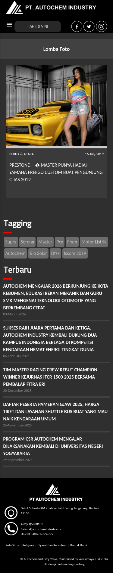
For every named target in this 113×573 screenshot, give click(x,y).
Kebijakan (29, 545)
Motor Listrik (93, 242)
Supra (11, 242)
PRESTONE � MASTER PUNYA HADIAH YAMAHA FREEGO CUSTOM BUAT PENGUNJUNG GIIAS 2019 (56, 172)
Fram (72, 242)
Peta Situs (13, 545)
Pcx (59, 242)
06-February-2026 (16, 356)
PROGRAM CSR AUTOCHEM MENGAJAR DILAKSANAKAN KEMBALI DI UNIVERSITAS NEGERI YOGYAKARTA (53, 446)
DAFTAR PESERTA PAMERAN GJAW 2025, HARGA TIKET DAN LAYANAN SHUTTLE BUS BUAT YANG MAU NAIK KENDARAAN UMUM (55, 411)
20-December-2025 (17, 391)
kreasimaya (86, 559)
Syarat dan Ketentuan (53, 545)
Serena (27, 242)
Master (45, 242)
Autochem (15, 253)
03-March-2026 (14, 314)
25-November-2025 (17, 425)
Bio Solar (38, 253)
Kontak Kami (78, 545)
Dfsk (55, 253)
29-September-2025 (18, 460)
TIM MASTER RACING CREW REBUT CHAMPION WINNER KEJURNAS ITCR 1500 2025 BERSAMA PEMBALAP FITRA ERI (50, 377)
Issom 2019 (75, 253)
